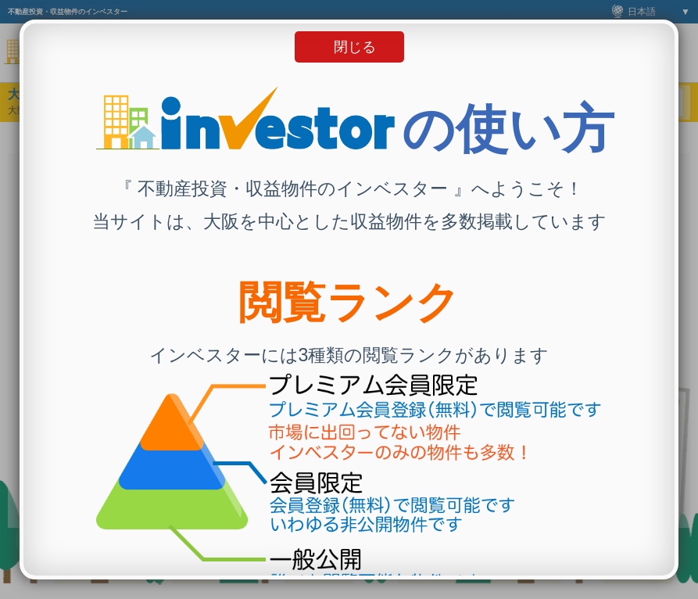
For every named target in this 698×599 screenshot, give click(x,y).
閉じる (355, 47)
